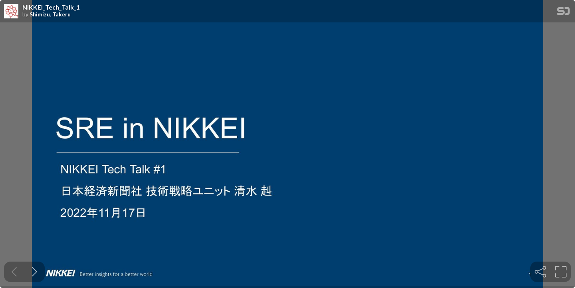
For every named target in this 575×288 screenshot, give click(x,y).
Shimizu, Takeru (50, 14)
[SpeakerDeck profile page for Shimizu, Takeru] (11, 11)
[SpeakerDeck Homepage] (563, 12)
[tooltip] (540, 272)
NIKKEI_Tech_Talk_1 (51, 7)
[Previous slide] (14, 272)
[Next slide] (35, 272)
